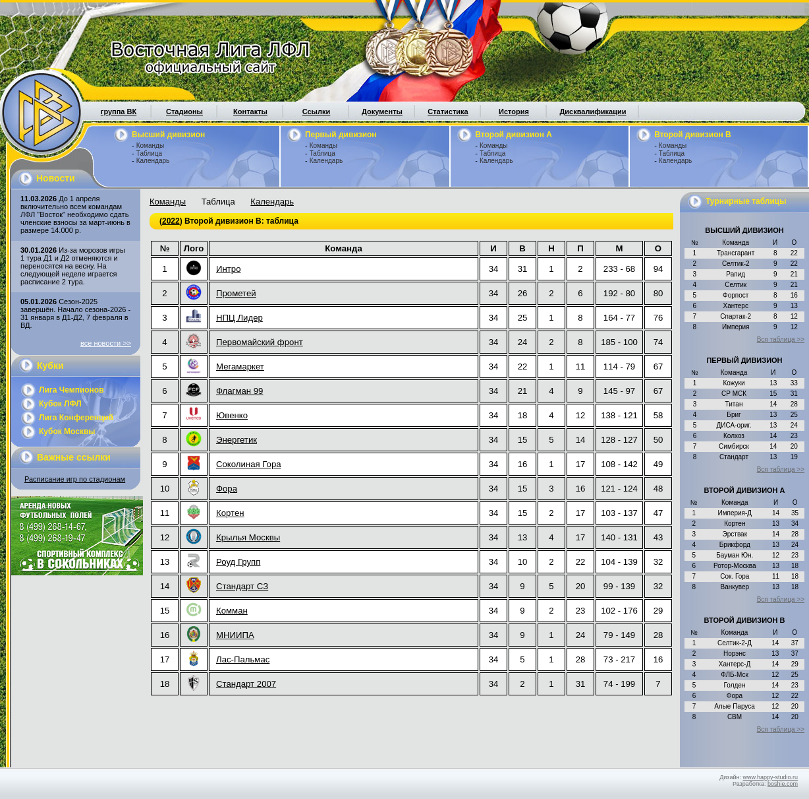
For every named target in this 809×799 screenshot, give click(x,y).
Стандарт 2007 (246, 684)
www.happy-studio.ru (770, 777)
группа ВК (118, 111)
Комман (232, 611)
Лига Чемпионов (71, 390)
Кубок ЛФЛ (60, 403)
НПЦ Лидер (239, 318)
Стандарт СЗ (242, 586)
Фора (226, 489)
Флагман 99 (239, 391)
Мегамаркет (240, 366)
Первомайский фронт (259, 342)
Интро (228, 269)
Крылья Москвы (248, 537)
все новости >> (105, 343)
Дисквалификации (592, 111)
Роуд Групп (238, 562)
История (514, 111)
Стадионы (184, 111)
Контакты (250, 111)
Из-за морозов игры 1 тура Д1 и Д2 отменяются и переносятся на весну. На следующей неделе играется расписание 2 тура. (72, 266)
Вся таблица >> (780, 339)
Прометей (236, 293)
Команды (150, 145)
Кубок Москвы (67, 431)
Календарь (152, 160)
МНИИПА (235, 635)
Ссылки (316, 111)
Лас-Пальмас (242, 659)
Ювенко (232, 415)
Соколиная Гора (248, 464)
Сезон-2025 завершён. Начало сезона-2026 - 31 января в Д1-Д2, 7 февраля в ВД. (75, 313)
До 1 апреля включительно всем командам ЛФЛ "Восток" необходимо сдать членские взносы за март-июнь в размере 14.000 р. (75, 214)
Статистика (448, 111)
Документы (382, 111)
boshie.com (782, 784)
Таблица (149, 153)
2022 (171, 221)
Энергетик (236, 440)
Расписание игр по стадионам (74, 479)
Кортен (230, 513)
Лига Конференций (76, 417)
